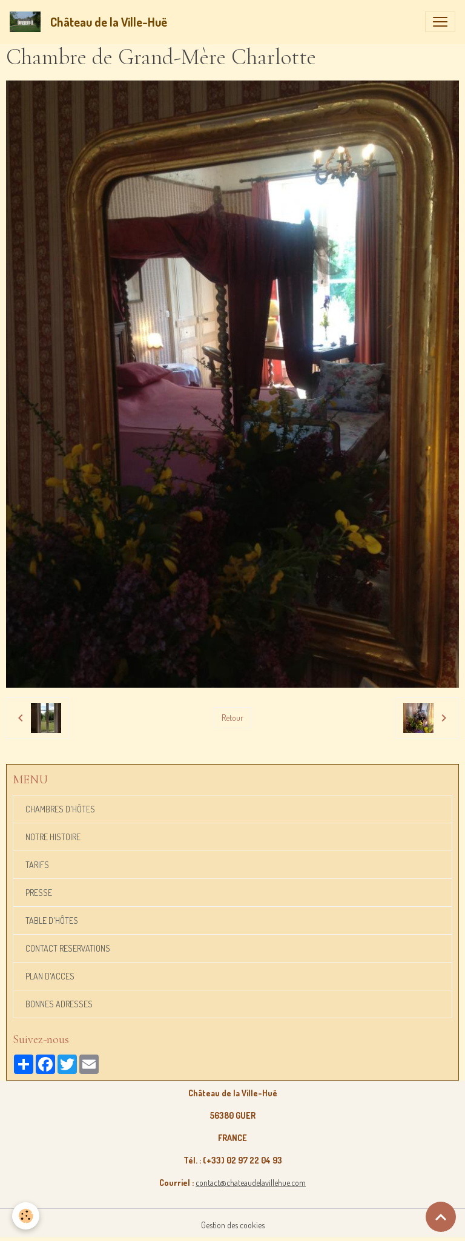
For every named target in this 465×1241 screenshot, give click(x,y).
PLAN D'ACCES (49, 976)
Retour (232, 718)
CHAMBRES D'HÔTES (60, 809)
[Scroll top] (441, 1217)
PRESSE (38, 892)
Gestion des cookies (233, 1225)
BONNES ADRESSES (59, 1004)
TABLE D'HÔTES (51, 920)
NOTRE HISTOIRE (53, 837)
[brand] (91, 22)
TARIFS (37, 865)
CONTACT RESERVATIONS (67, 948)
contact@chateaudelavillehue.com (251, 1182)
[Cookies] (25, 1215)
